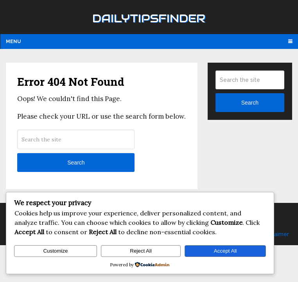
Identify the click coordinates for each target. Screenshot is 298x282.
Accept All (225, 251)
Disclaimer (275, 234)
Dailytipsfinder (148, 18)
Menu (13, 41)
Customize (55, 251)
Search (75, 162)
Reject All (141, 251)
